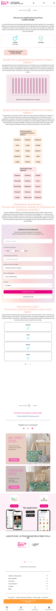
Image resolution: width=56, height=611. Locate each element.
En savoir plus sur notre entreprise (28, 566)
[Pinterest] (32, 428)
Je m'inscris (14, 459)
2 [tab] (27, 364)
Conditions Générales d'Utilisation (24, 597)
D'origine (6, 282)
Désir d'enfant (12, 578)
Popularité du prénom (16, 52)
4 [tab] (30, 364)
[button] (7, 608)
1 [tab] (25, 364)
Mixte (26, 251)
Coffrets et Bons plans (14, 576)
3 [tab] (28, 364)
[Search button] (54, 3)
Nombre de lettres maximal (11, 264)
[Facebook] (28, 428)
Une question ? (11, 597)
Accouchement (12, 583)
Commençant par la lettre (10, 255)
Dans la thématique (9, 273)
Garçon (17, 251)
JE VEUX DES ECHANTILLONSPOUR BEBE (28, 601)
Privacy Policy (45, 597)
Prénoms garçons (33, 416)
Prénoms (11, 586)
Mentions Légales (37, 597)
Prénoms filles (21, 416)
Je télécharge (14, 506)
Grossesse (11, 581)
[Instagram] (23, 428)
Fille (8, 251)
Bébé (9, 589)
